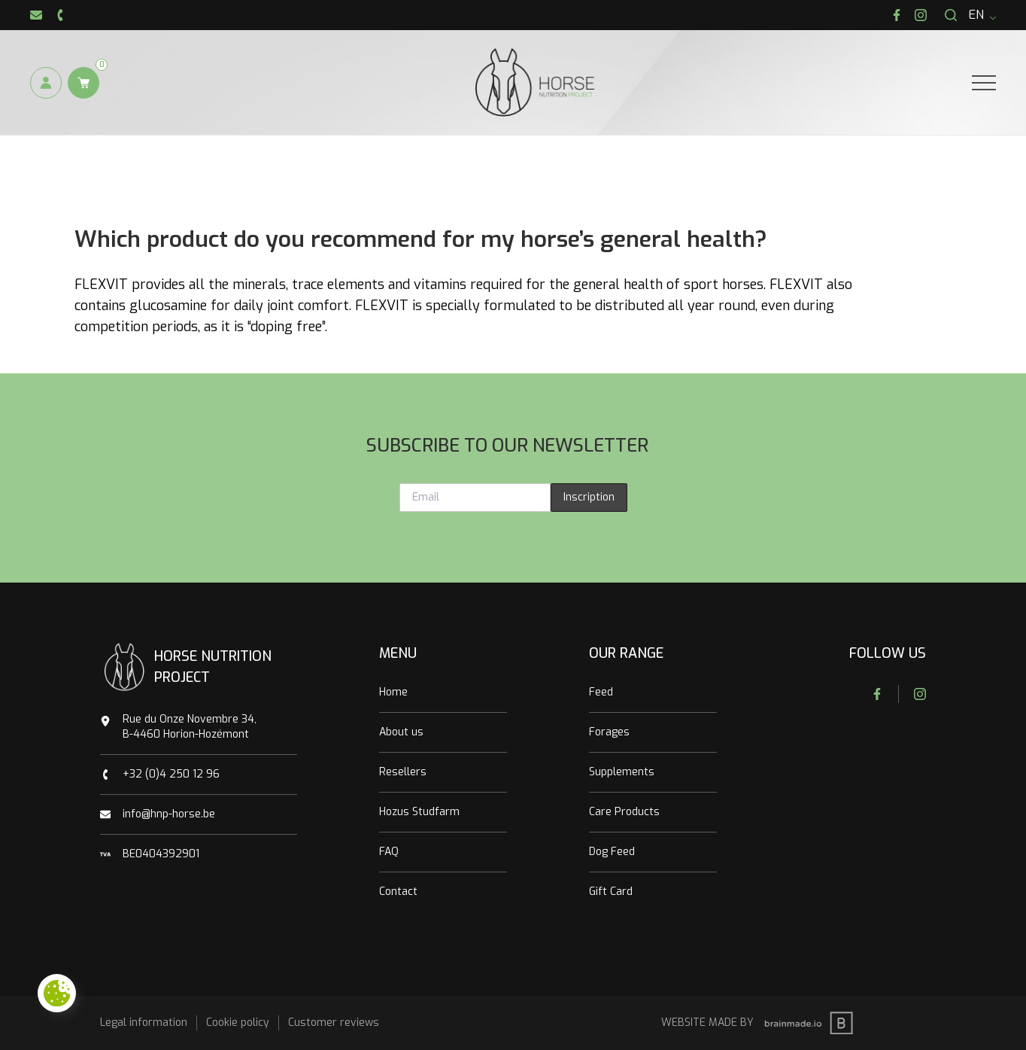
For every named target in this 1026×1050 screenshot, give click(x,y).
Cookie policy (237, 1022)
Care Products (624, 812)
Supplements (621, 772)
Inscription (589, 497)
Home (393, 692)
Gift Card (611, 891)
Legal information (143, 1022)
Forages (609, 732)
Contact (398, 891)
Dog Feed (612, 852)
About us (401, 732)
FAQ (389, 852)
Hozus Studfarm (419, 812)
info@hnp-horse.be (169, 814)
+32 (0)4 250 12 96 (171, 774)
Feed (601, 692)
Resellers (402, 772)
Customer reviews (333, 1022)
